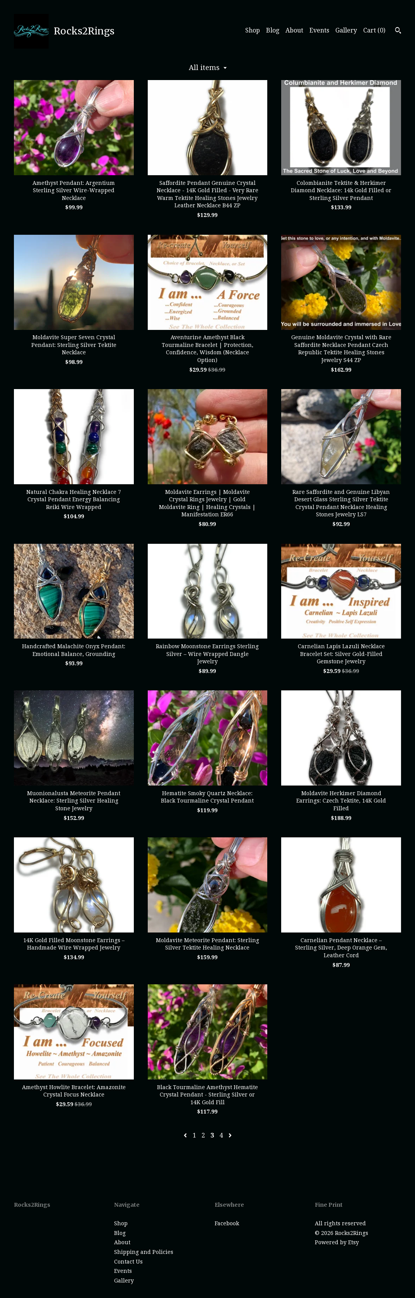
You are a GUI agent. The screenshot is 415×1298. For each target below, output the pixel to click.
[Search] (398, 31)
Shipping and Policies (143, 1252)
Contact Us (128, 1262)
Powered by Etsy (337, 1242)
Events (319, 30)
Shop (252, 30)
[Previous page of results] (186, 1135)
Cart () (374, 30)
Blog (272, 30)
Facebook (227, 1223)
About (294, 30)
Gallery (346, 30)
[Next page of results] (230, 1135)
